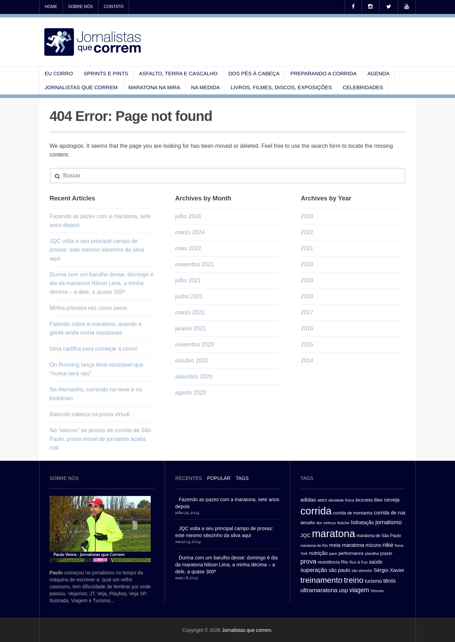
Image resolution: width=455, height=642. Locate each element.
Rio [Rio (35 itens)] (344, 562)
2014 (307, 361)
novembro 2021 (194, 264)
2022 (307, 232)
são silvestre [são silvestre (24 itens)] (362, 570)
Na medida (205, 87)
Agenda (378, 73)
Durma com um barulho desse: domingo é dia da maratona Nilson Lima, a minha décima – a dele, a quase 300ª (102, 283)
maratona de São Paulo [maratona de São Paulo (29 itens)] (379, 535)
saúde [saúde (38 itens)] (375, 562)
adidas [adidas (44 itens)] (308, 500)
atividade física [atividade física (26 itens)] (341, 500)
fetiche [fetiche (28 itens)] (343, 522)
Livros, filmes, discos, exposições (281, 87)
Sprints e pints (106, 73)
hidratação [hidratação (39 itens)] (362, 522)
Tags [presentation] (242, 478)
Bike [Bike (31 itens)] (378, 500)
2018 (307, 296)
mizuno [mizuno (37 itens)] (373, 545)
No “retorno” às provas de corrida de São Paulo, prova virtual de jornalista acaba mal (100, 439)
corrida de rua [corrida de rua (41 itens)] (389, 512)
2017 (307, 312)
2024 (307, 216)
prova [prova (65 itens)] (308, 561)
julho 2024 (188, 216)
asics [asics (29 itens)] (322, 500)
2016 (307, 328)
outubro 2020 (191, 361)
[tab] (188, 479)
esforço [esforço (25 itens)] (329, 523)
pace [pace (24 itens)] (333, 553)
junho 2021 (189, 296)
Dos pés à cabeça (253, 73)
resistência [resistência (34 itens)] (329, 562)
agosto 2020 (190, 393)
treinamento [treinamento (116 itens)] (321, 579)
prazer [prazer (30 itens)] (386, 553)
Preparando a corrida (323, 73)
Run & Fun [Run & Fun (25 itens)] (359, 562)
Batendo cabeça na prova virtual (89, 414)
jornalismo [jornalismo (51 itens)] (388, 522)
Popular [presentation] (219, 478)
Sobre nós (80, 6)
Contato (114, 6)
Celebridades (363, 87)
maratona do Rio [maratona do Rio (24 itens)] (314, 545)
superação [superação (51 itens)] (313, 570)
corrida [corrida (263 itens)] (316, 511)
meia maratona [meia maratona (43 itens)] (346, 545)
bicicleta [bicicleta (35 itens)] (364, 500)
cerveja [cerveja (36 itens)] (391, 500)
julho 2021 (188, 280)
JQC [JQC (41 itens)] (305, 535)
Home (51, 6)
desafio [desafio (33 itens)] (307, 522)
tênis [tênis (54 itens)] (389, 581)
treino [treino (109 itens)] (354, 580)
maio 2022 (188, 248)
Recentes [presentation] (188, 478)
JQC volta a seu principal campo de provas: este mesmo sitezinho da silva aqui (97, 249)
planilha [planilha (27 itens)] (372, 553)
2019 (307, 280)
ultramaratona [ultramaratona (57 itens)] (318, 590)
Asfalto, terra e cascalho (178, 73)
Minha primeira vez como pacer (88, 308)
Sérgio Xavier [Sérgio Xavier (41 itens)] (389, 570)
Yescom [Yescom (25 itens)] (377, 591)
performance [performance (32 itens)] (351, 553)
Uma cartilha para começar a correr (93, 349)
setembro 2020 (193, 377)
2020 (307, 264)
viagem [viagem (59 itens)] (359, 590)
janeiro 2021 (190, 328)
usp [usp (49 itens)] (343, 590)
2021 (307, 248)
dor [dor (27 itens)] (319, 523)
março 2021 (190, 312)
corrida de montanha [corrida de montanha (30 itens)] (352, 513)
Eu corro (59, 73)
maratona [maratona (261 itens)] (333, 533)
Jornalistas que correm (81, 87)
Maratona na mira (154, 87)
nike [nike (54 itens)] (387, 545)
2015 (307, 344)
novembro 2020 (194, 344)
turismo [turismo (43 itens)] (373, 581)
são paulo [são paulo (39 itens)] (339, 570)
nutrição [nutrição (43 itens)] (318, 553)
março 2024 (190, 232)
